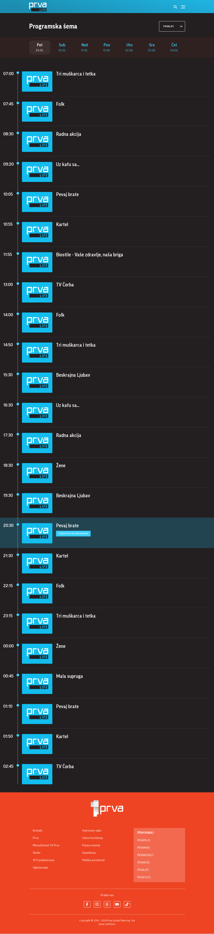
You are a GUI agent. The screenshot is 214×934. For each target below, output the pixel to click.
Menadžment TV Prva (46, 845)
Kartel (62, 225)
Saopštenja (89, 853)
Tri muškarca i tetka (76, 74)
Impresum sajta (91, 830)
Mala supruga (69, 676)
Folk (60, 104)
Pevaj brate (67, 194)
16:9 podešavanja (43, 860)
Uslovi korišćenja (92, 838)
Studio (36, 853)
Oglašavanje (40, 867)
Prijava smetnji (91, 845)
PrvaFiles (144, 877)
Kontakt (37, 830)
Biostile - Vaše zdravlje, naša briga (89, 255)
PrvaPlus (143, 840)
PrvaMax (143, 848)
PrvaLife (143, 870)
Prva (35, 838)
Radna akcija (68, 134)
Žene (60, 466)
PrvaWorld (145, 855)
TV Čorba (65, 285)
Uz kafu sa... (67, 164)
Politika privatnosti (93, 860)
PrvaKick (143, 862)
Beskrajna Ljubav (73, 375)
